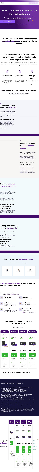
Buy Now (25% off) (23, 354)
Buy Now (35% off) (32, 354)
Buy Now (11, 443)
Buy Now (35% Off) (33, 3)
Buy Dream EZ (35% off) (7, 21)
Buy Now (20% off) (14, 354)
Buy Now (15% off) (5, 354)
